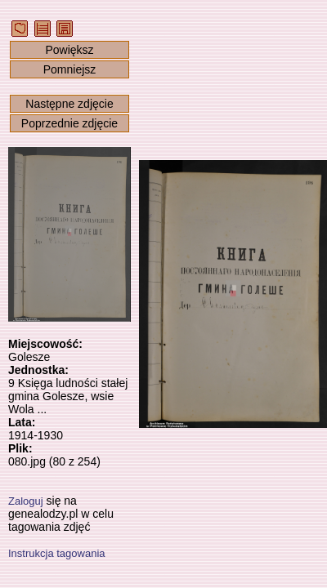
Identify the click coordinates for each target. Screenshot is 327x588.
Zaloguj (25, 501)
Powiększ (69, 49)
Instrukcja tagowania (56, 553)
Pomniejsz (69, 69)
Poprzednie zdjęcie (69, 123)
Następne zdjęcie (69, 103)
